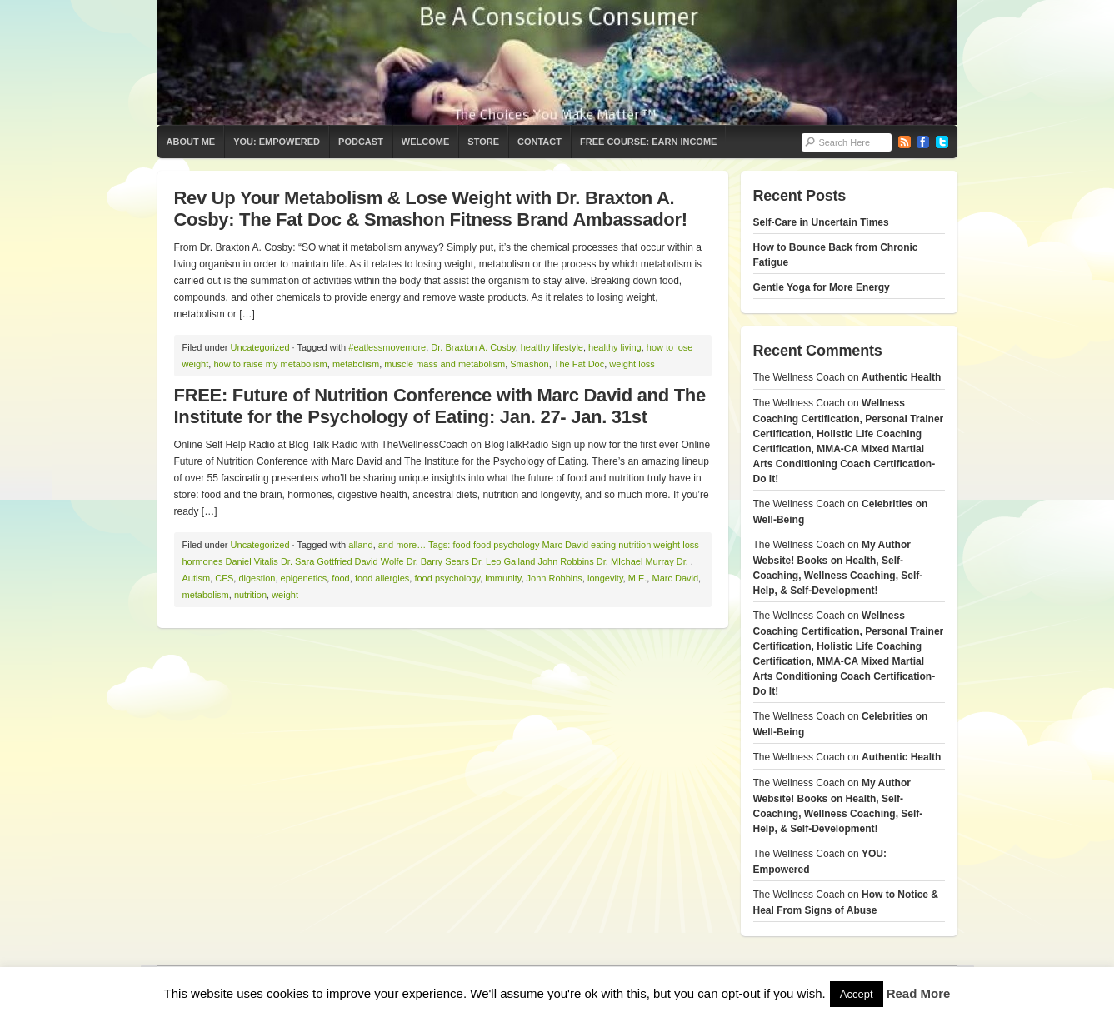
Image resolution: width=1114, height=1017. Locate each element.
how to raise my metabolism (270, 364)
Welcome (425, 142)
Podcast (360, 142)
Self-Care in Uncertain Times (821, 222)
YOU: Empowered (276, 142)
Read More (919, 993)
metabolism (355, 364)
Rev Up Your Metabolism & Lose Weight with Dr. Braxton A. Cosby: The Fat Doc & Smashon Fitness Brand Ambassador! (430, 208)
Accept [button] (856, 994)
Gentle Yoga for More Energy (821, 287)
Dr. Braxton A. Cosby (473, 347)
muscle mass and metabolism (444, 364)
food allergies (382, 578)
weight (285, 595)
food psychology (447, 578)
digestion (256, 578)
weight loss (631, 364)
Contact (539, 142)
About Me (191, 142)
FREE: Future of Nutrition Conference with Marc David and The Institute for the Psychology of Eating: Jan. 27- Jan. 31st (440, 406)
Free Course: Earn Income (648, 142)
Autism (196, 578)
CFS (224, 578)
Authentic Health (901, 377)
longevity (605, 578)
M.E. (637, 578)
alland (360, 545)
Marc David (675, 578)
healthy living (615, 347)
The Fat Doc (579, 364)
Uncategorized (260, 347)
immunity (503, 578)
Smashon (529, 364)
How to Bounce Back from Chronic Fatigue (835, 255)
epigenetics (304, 578)
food (340, 578)
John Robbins (554, 578)
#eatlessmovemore (387, 347)
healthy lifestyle (552, 347)
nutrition (250, 595)
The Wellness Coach (557, 62)
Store (483, 142)
